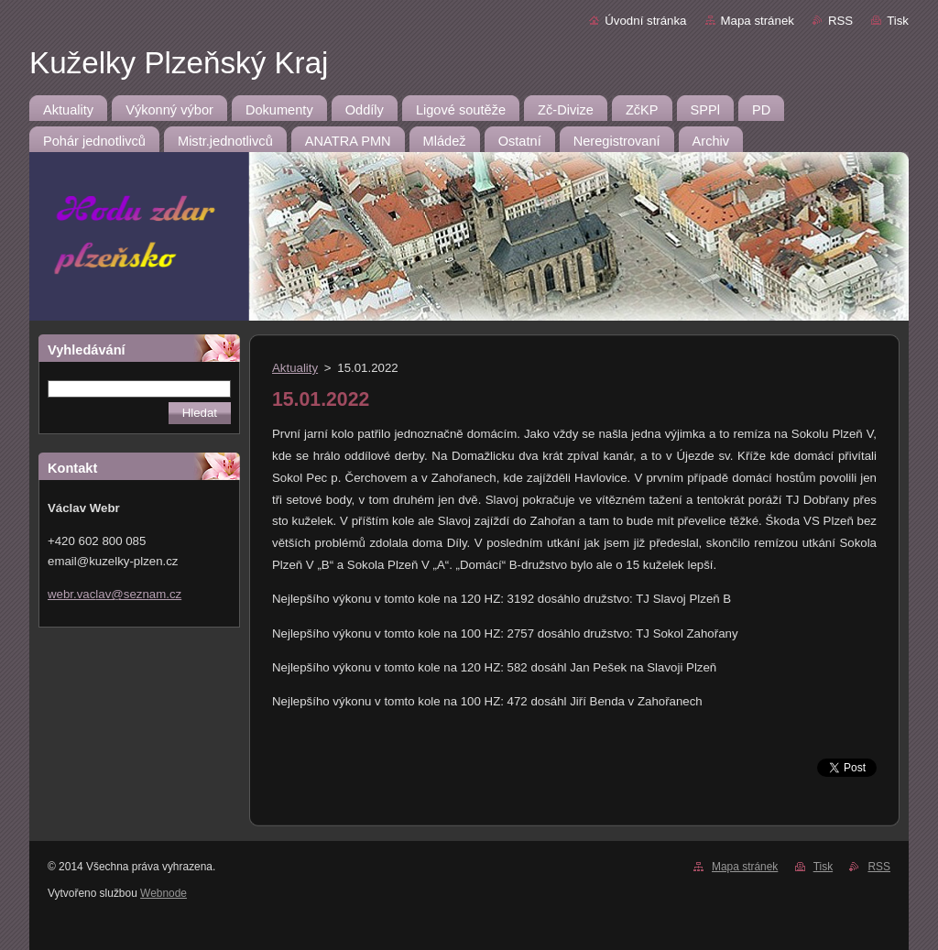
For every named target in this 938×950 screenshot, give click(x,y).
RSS (840, 20)
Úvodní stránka (645, 20)
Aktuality (295, 368)
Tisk (898, 20)
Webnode (163, 893)
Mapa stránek (757, 20)
